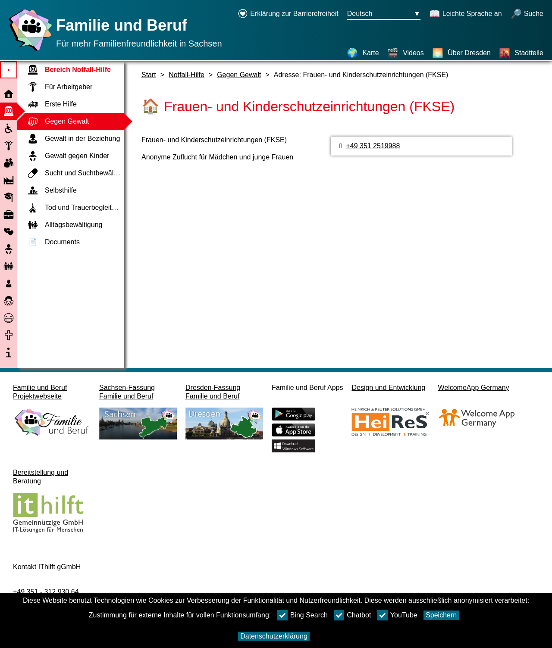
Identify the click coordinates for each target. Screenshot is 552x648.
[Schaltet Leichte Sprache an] (465, 14)
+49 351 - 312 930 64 (46, 591)
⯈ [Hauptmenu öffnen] (9, 70)
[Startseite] (28, 50)
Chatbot (352, 615)
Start (148, 74)
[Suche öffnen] (527, 14)
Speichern (441, 615)
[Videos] (405, 53)
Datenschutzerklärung (273, 636)
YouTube (397, 615)
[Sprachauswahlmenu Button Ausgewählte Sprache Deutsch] (383, 14)
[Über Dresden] (461, 53)
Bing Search (302, 615)
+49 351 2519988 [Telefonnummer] (373, 146)
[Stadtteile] (521, 53)
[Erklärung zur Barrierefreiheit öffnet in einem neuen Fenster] (288, 14)
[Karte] (363, 53)
